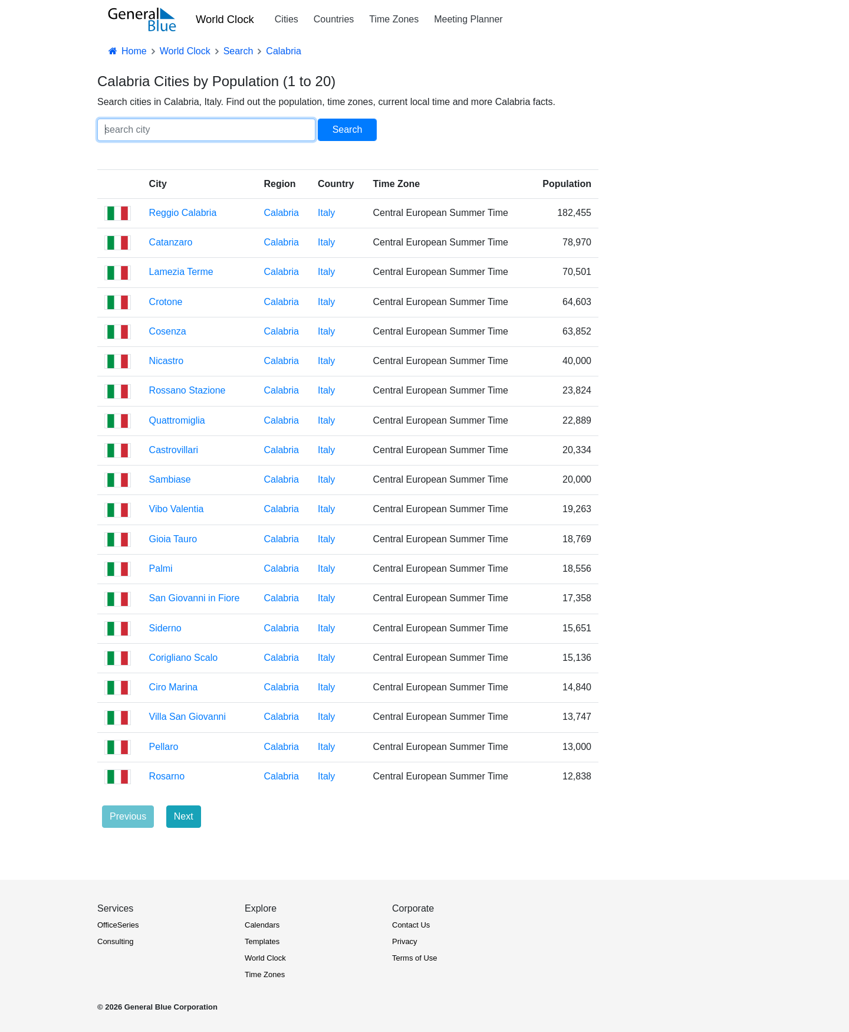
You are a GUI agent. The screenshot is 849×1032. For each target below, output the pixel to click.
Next (183, 816)
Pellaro (164, 747)
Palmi (161, 568)
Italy (326, 213)
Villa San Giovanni (187, 717)
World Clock (225, 19)
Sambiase (170, 479)
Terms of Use (414, 958)
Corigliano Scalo (183, 658)
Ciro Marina (173, 687)
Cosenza (167, 331)
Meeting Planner (468, 19)
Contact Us (411, 924)
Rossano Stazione (187, 390)
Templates (262, 941)
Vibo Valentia (176, 509)
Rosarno (167, 776)
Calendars (262, 924)
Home (127, 51)
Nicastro (166, 361)
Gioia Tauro (173, 539)
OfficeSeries (118, 924)
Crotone (166, 302)
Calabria (281, 213)
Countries (334, 19)
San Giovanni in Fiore (194, 598)
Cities (286, 19)
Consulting (115, 941)
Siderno (165, 628)
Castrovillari (174, 450)
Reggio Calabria (183, 213)
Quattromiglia (177, 420)
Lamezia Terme (181, 272)
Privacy (404, 941)
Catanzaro (171, 242)
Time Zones (394, 19)
